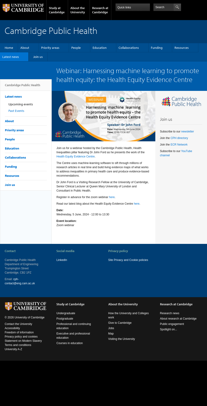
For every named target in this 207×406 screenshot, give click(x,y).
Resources (181, 48)
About (24, 48)
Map (111, 333)
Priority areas (50, 48)
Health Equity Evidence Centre (75, 156)
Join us (38, 57)
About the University (77, 10)
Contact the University (18, 324)
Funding (157, 48)
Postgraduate (64, 318)
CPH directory (179, 138)
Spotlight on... (168, 329)
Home (9, 48)
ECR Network (179, 144)
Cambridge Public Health (22, 87)
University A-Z (13, 349)
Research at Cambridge (100, 10)
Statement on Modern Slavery (23, 340)
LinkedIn (61, 260)
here (112, 197)
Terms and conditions (18, 345)
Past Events (16, 111)
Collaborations (129, 48)
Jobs (111, 328)
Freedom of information (19, 332)
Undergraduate (65, 313)
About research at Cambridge (178, 318)
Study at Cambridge (57, 10)
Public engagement (172, 324)
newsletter (187, 131)
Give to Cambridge (120, 322)
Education (100, 48)
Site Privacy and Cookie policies (128, 260)
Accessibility (12, 328)
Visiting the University (121, 339)
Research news (169, 313)
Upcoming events (20, 104)
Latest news (10, 57)
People (76, 48)
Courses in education (69, 343)
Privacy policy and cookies (21, 336)
